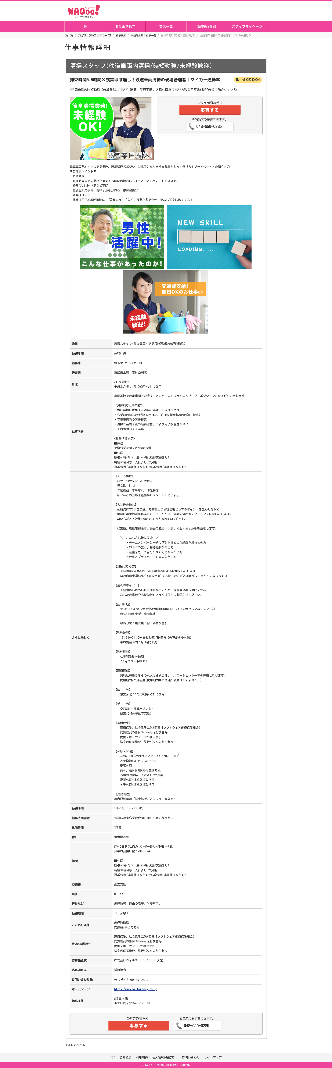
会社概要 (125, 1057)
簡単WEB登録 (206, 26)
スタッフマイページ (247, 26)
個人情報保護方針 (164, 1057)
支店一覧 (166, 26)
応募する (210, 110)
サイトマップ (213, 1057)
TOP (84, 26)
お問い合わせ (191, 1057)
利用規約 (142, 1057)
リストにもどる (74, 1045)
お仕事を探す (125, 26)
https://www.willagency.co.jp (135, 989)
